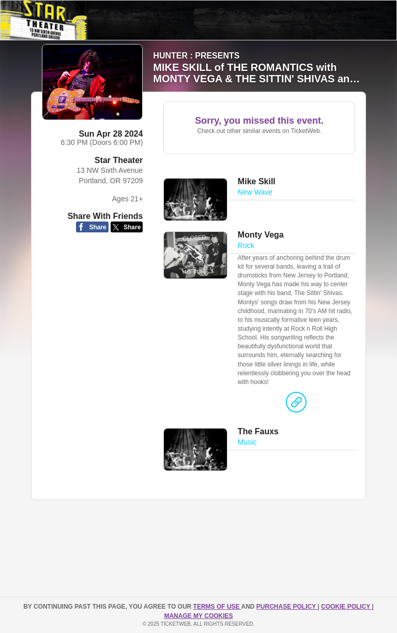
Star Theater (119, 160)
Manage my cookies (198, 616)
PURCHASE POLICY (286, 606)
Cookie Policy (346, 606)
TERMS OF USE (217, 606)
